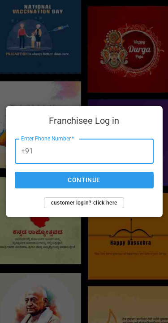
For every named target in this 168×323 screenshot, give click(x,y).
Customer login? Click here (84, 202)
